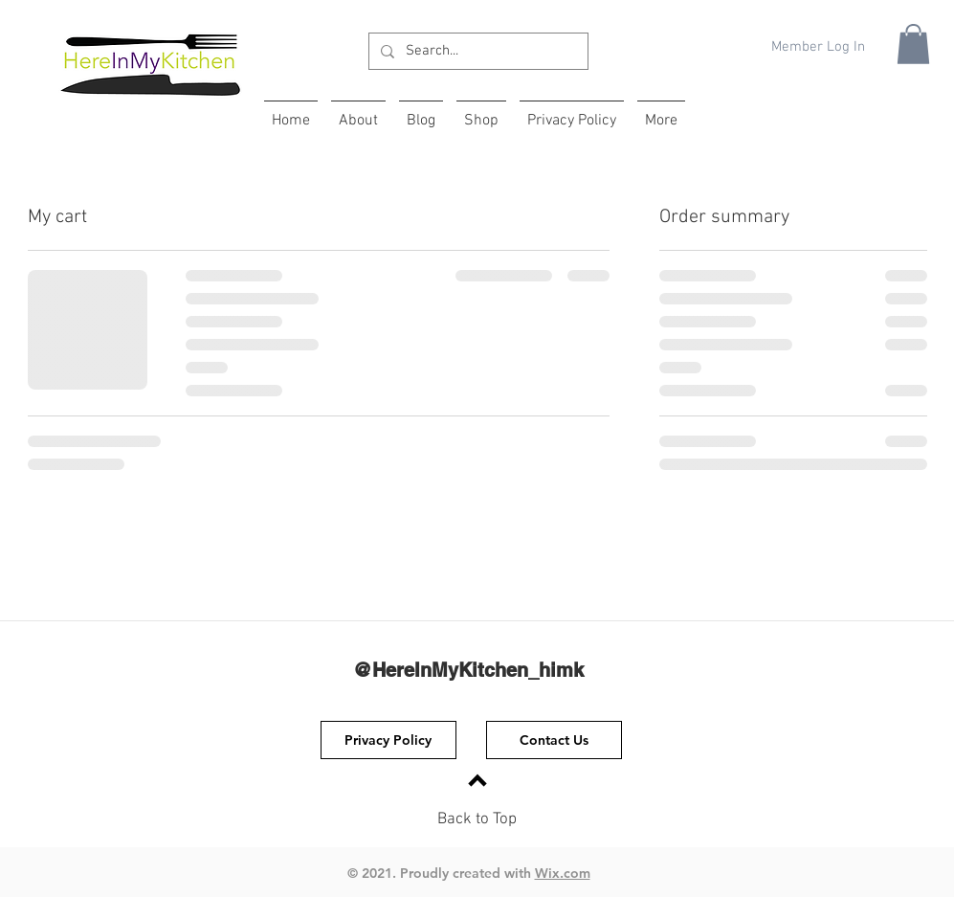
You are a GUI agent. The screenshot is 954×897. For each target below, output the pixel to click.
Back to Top (477, 819)
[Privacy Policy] (388, 740)
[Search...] (476, 51)
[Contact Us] (554, 740)
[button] (913, 44)
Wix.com (562, 873)
